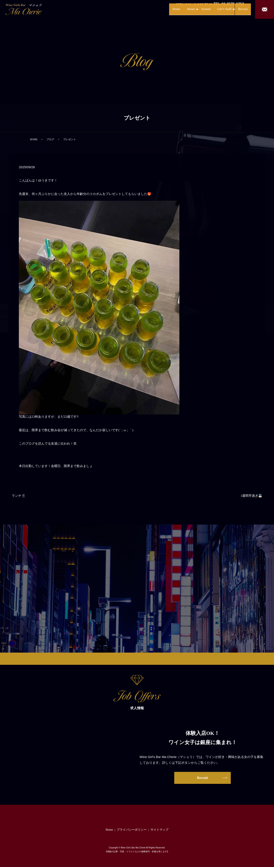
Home (158, 9)
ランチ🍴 (18, 495)
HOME (33, 139)
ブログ (50, 139)
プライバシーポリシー (132, 829)
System (194, 9)
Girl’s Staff (214, 9)
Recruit (238, 9)
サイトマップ (159, 829)
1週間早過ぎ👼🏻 (251, 495)
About (174, 9)
